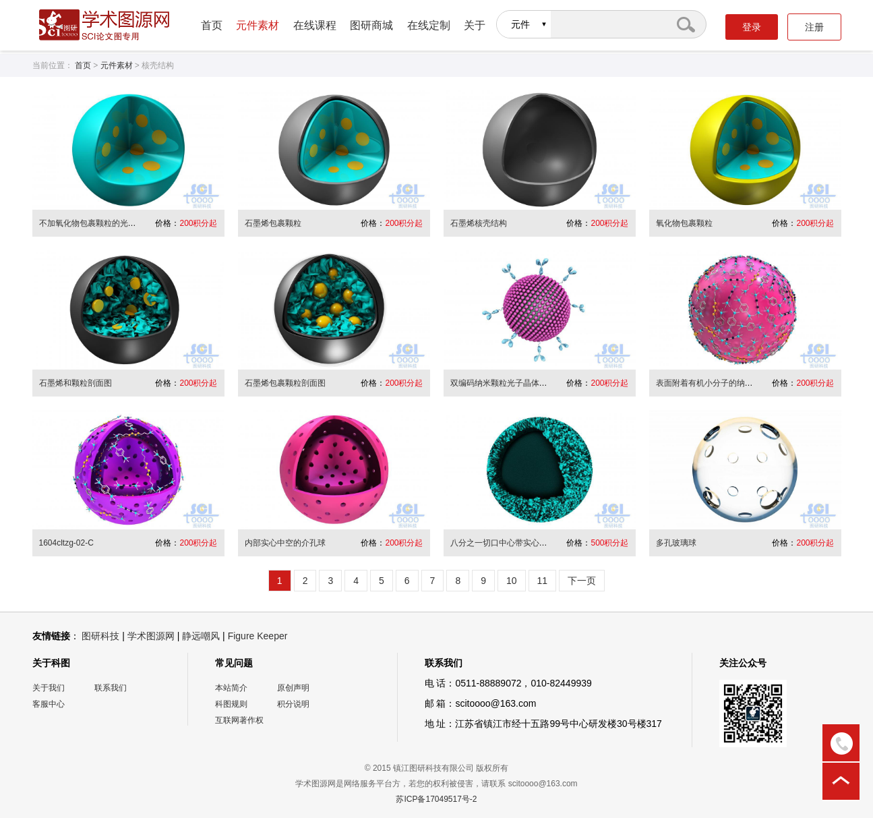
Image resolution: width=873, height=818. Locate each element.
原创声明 (293, 688)
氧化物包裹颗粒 (684, 223)
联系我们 (110, 688)
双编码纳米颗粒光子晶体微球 (502, 383)
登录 (751, 27)
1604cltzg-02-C (66, 543)
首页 (211, 25)
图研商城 (371, 25)
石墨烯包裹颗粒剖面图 (285, 383)
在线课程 (314, 25)
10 (511, 580)
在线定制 (428, 25)
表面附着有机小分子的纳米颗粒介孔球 (724, 383)
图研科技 (100, 636)
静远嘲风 (201, 636)
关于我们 (48, 688)
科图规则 (231, 704)
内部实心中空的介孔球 (285, 543)
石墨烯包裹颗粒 (273, 223)
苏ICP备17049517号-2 (436, 799)
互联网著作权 (239, 720)
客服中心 (48, 704)
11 (542, 580)
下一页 (582, 580)
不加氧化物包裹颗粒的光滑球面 (95, 223)
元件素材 (257, 25)
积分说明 (293, 704)
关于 (474, 25)
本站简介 (231, 688)
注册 (814, 27)
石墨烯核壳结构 (478, 223)
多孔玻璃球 (676, 543)
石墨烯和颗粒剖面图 (75, 383)
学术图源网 (151, 636)
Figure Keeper (258, 636)
